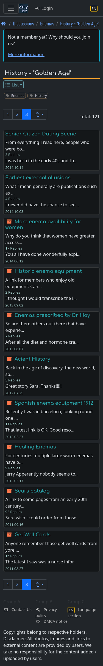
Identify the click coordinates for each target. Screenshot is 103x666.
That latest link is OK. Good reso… (39, 430)
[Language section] (94, 8)
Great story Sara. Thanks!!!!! (33, 386)
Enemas (47, 23)
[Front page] (3, 23)
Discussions (23, 23)
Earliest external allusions (38, 177)
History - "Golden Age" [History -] (79, 23)
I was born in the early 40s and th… (41, 161)
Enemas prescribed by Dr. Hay (52, 315)
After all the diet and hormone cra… (42, 342)
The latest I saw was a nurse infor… (41, 562)
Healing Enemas (35, 447)
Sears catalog (32, 491)
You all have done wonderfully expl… (42, 254)
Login (44, 8)
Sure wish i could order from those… (42, 518)
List (12, 85)
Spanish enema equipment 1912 (54, 403)
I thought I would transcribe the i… (41, 298)
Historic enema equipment (48, 271)
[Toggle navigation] (11, 8)
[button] (39, 114)
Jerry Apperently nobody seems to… (42, 474)
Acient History (32, 359)
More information (26, 54)
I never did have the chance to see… (42, 205)
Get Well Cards (33, 534)
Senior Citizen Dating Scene (40, 134)
